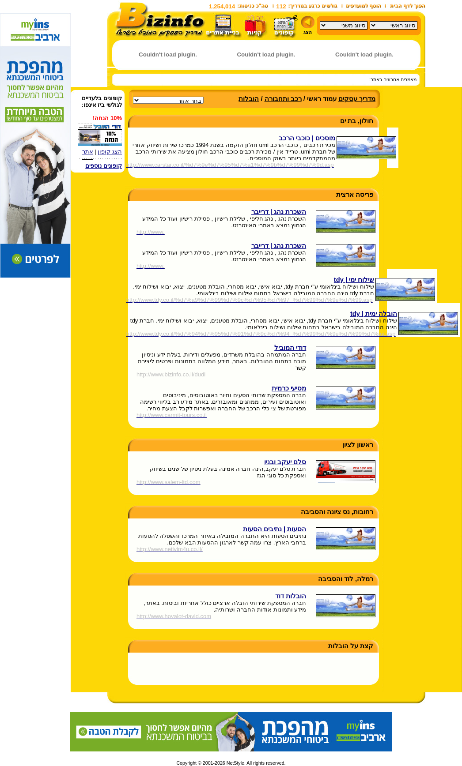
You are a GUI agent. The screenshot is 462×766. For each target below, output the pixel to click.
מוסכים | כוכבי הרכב (307, 138)
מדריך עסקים (356, 98)
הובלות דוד (290, 596)
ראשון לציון (357, 444)
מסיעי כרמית (289, 388)
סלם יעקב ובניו (285, 462)
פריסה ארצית (354, 194)
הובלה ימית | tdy (373, 313)
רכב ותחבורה (283, 98)
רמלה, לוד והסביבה (345, 578)
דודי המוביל (290, 347)
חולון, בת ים (356, 120)
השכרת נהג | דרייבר (278, 211)
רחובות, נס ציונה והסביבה (337, 511)
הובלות (249, 98)
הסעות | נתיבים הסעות (274, 529)
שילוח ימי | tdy (354, 279)
